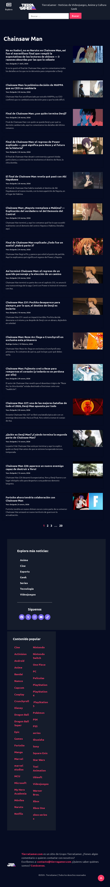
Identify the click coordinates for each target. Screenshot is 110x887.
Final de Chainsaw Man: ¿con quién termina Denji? (36, 113)
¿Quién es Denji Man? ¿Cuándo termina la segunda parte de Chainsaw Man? (36, 436)
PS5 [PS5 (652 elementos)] (35, 726)
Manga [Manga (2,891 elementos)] (18, 752)
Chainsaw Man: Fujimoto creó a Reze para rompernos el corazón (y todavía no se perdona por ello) (35, 371)
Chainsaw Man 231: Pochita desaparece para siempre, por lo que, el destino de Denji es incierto (33, 305)
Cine (23, 565)
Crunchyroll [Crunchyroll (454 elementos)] (21, 701)
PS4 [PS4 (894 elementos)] (35, 719)
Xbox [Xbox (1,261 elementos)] (36, 801)
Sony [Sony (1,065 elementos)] (36, 746)
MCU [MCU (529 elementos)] (17, 776)
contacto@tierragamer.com (54, 861)
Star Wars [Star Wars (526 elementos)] (39, 759)
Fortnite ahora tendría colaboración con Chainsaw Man (30, 499)
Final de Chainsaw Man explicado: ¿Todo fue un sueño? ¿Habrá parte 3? (34, 244)
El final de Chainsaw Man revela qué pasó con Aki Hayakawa (36, 178)
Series (24, 583)
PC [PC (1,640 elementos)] (34, 671)
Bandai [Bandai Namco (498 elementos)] (18, 674)
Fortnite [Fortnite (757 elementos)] (19, 745)
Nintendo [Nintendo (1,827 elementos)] (39, 647)
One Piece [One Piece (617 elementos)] (39, 664)
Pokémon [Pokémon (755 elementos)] (39, 712)
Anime (24, 560)
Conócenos (38, 865)
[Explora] (8, 4)
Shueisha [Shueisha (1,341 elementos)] (38, 739)
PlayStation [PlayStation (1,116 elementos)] (40, 684)
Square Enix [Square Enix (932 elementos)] (40, 753)
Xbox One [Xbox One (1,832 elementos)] (39, 808)
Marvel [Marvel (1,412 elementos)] (18, 758)
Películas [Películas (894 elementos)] (38, 678)
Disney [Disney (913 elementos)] (18, 707)
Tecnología (27, 588)
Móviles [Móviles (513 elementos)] (19, 800)
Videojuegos (28, 594)
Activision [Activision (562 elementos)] (20, 654)
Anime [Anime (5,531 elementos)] (18, 667)
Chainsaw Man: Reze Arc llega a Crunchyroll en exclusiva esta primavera (34, 338)
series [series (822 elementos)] (37, 732)
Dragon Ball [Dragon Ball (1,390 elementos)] (21, 714)
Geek (23, 577)
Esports (25, 571)
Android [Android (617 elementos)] (19, 660)
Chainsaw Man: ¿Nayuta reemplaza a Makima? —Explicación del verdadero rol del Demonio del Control (35, 211)
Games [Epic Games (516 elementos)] (18, 738)
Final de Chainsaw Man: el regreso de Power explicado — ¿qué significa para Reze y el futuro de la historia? (35, 145)
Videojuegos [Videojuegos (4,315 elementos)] (41, 783)
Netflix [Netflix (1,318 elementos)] (18, 813)
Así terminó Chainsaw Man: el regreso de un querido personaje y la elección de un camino (33, 272)
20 (60, 525)
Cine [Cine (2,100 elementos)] (17, 647)
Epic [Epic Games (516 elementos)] (16, 731)
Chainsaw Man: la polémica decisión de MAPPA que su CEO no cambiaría (34, 86)
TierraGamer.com (32, 853)
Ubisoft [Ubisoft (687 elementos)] (37, 777)
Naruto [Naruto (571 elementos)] (18, 807)
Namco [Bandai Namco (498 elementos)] (18, 681)
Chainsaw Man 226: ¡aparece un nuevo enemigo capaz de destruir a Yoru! (35, 467)
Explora (8, 9)
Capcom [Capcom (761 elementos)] (19, 687)
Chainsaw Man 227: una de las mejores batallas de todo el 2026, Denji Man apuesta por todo (36, 404)
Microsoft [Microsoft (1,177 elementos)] (20, 782)
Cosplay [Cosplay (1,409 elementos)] (19, 694)
